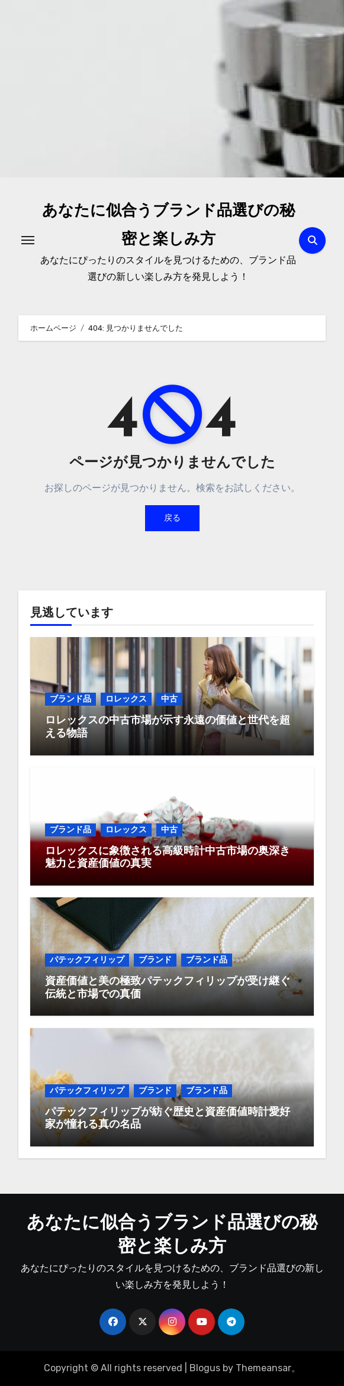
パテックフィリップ (87, 960)
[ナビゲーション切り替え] (27, 240)
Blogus (204, 1368)
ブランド (155, 960)
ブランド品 (70, 699)
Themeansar (263, 1368)
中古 (169, 699)
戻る (172, 518)
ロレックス (126, 699)
